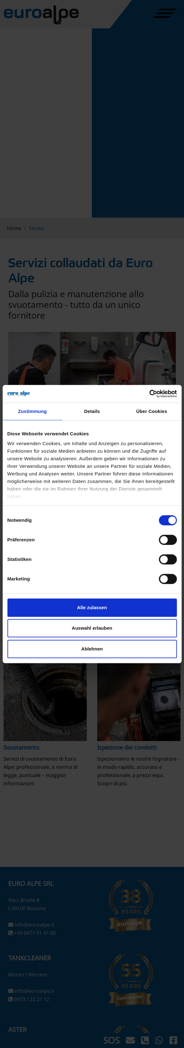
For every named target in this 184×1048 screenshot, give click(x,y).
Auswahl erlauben (92, 628)
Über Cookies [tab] (151, 411)
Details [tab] (92, 411)
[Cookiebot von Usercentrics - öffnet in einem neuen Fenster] (149, 394)
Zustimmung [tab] (32, 411)
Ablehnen (92, 648)
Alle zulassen (92, 607)
